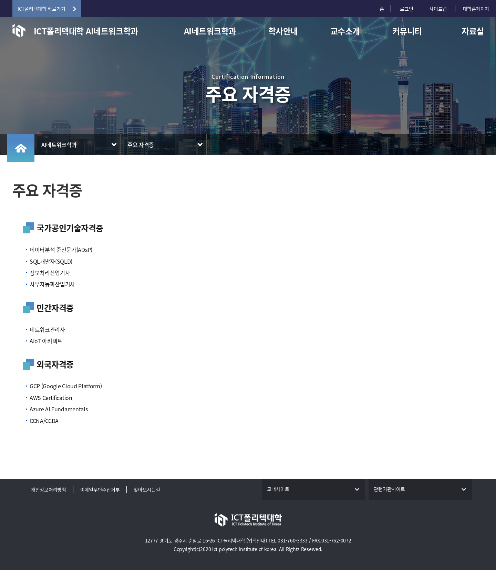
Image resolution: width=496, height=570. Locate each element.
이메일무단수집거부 (100, 489)
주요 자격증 (140, 144)
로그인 (406, 8)
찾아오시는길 (147, 489)
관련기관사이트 (389, 489)
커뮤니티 (407, 31)
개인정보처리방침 (48, 489)
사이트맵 (438, 8)
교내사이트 (278, 489)
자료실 (473, 31)
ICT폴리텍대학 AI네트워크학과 (86, 31)
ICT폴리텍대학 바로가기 (41, 8)
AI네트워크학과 (210, 31)
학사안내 (283, 31)
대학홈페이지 (476, 8)
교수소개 (345, 31)
